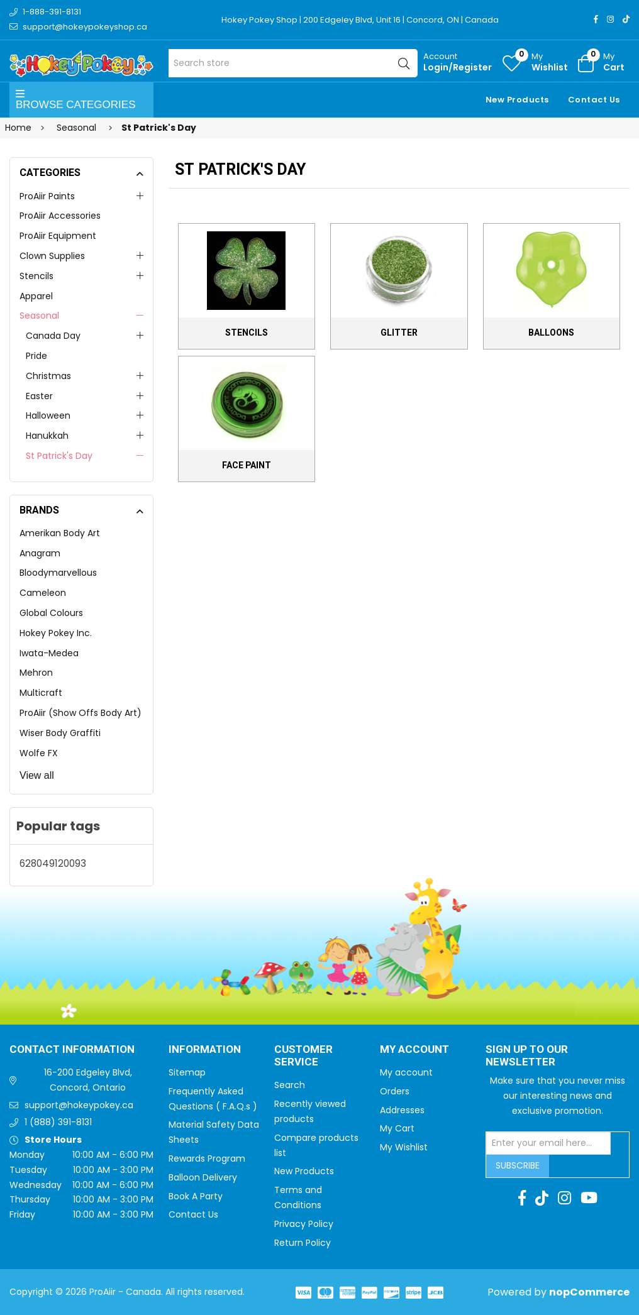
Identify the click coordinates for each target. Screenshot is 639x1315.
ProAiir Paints (47, 196)
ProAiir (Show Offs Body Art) (80, 713)
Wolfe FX (38, 753)
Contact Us (594, 100)
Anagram (39, 553)
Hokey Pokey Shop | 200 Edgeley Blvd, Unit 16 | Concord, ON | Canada (360, 20)
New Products (517, 100)
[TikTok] (626, 19)
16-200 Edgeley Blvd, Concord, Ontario (88, 1080)
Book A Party (196, 1196)
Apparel (36, 296)
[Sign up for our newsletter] (548, 1143)
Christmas (48, 376)
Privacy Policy (303, 1224)
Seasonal (39, 315)
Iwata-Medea (49, 653)
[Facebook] (596, 19)
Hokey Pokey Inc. (55, 633)
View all (36, 775)
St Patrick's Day (59, 455)
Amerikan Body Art (59, 533)
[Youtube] (589, 1198)
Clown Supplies (52, 256)
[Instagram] (610, 19)
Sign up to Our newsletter (527, 1056)
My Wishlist (404, 1147)
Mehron (36, 672)
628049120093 (52, 863)
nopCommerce (589, 1292)
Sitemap (187, 1072)
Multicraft (40, 692)
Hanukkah (47, 435)
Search (289, 1085)
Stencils (36, 276)
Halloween (48, 415)
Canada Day (53, 335)
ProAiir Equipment (57, 235)
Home (18, 127)
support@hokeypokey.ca (79, 1105)
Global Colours (51, 613)
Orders (394, 1091)
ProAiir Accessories (60, 215)
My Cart (397, 1128)
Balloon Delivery (203, 1177)
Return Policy (302, 1242)
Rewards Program (207, 1158)
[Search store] (293, 63)
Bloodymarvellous (58, 572)
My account (406, 1072)
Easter (39, 396)
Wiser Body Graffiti (60, 733)
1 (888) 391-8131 (58, 1122)
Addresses (402, 1110)
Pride (36, 355)
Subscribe (518, 1165)
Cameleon (42, 592)
